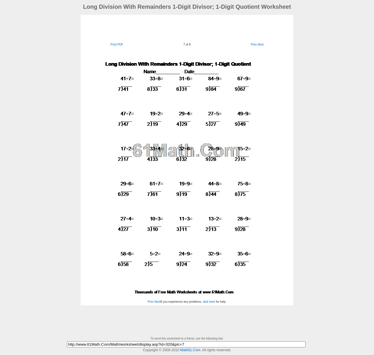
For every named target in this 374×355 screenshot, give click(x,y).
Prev (254, 44)
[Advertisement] (187, 28)
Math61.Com (190, 350)
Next (261, 44)
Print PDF (116, 44)
